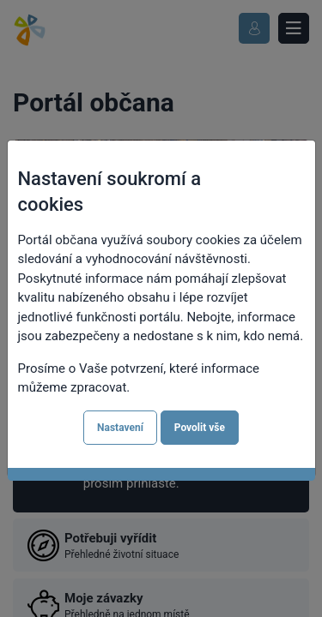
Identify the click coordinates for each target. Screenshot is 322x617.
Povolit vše (199, 428)
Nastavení (120, 428)
